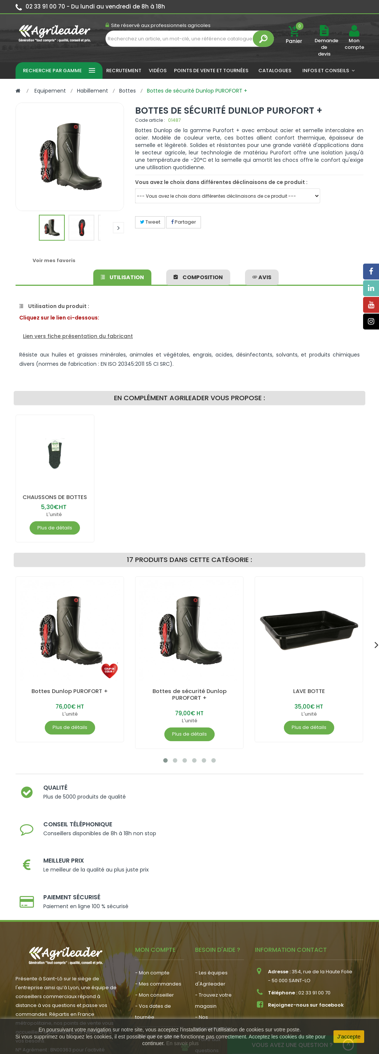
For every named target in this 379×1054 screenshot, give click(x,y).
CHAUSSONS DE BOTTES (55, 497)
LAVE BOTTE (309, 691)
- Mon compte (152, 893)
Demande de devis (326, 47)
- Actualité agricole (158, 956)
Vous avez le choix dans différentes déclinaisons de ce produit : (221, 182)
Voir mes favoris (54, 260)
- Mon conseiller (154, 915)
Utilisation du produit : (54, 306)
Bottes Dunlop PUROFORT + (69, 691)
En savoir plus (182, 1043)
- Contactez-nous (216, 982)
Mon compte (354, 44)
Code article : (150, 120)
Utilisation (123, 276)
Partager (183, 221)
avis (261, 276)
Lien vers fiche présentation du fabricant (78, 336)
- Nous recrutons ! (156, 967)
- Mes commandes (158, 904)
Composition (198, 276)
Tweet (150, 221)
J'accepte (348, 1036)
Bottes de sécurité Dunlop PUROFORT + (189, 694)
